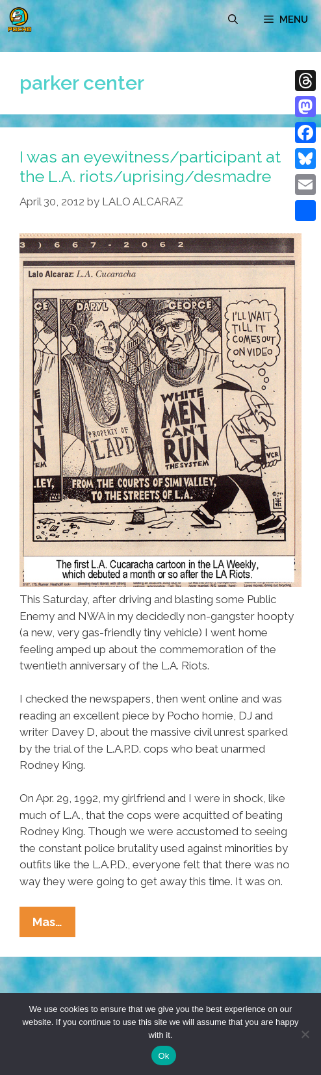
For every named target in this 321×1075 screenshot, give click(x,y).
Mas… (53, 925)
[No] (304, 1034)
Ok (163, 1056)
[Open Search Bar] (233, 19)
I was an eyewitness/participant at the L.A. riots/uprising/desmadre (150, 166)
